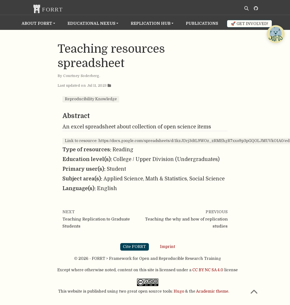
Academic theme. (212, 291)
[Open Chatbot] (275, 34)
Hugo (179, 291)
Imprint (167, 246)
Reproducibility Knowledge (91, 99)
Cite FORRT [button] (134, 246)
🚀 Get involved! (249, 23)
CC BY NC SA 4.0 (207, 270)
